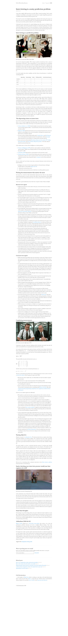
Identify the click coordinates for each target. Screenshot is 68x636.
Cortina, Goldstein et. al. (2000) (24, 126)
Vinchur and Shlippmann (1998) (24, 148)
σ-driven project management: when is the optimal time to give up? (31, 566)
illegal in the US (34, 166)
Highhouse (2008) (21, 130)
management (24, 541)
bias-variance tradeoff (30, 407)
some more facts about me (42, 580)
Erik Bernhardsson (21, 3)
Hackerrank (43, 294)
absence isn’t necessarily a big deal (24, 211)
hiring (28, 541)
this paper (48, 136)
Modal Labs (26, 577)
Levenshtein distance (37, 222)
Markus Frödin (19, 523)
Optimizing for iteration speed (23, 568)
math (31, 541)
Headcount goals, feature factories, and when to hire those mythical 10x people (33, 565)
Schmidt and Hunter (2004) (23, 154)
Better (30, 578)
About (43, 3)
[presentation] (26, 350)
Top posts (47, 3)
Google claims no (40, 135)
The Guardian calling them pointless (35, 141)
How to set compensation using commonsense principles (28, 562)
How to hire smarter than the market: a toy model (27, 564)
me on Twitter (31, 580)
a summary (38, 157)
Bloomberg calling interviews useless (38, 140)
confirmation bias (28, 437)
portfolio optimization (31, 429)
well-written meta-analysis (34, 523)
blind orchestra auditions (47, 462)
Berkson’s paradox (42, 387)
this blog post (48, 135)
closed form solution (21, 375)
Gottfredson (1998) (21, 152)
